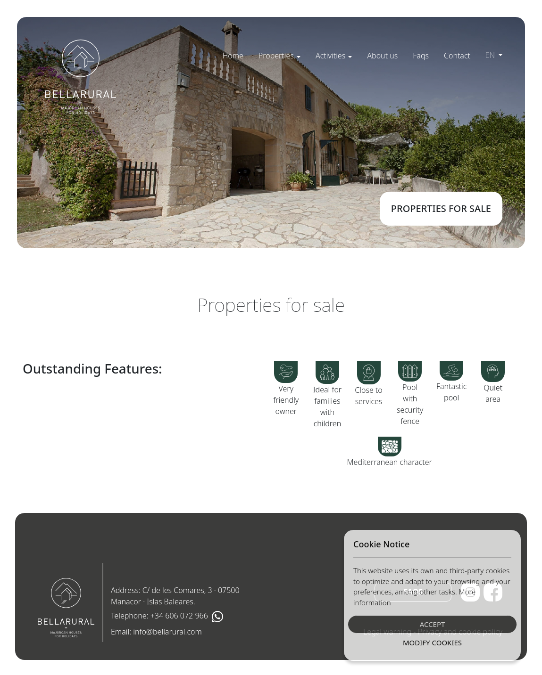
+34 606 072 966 (179, 615)
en (491, 55)
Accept (432, 624)
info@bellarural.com (167, 631)
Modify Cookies (432, 642)
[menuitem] (233, 55)
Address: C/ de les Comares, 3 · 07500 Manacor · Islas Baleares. (175, 596)
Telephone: (167, 616)
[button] (279, 55)
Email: (156, 631)
